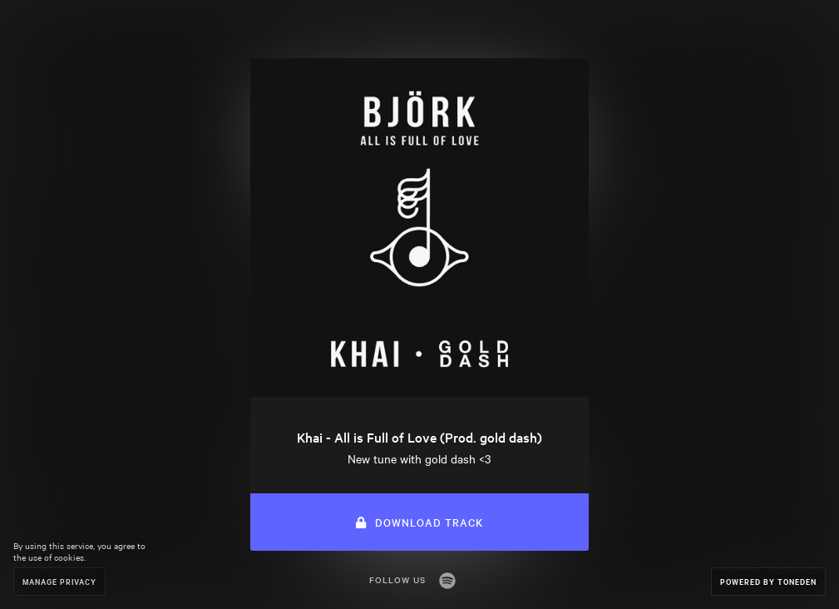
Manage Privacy (59, 581)
